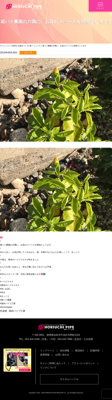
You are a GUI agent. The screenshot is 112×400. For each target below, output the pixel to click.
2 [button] (58, 230)
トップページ (47, 350)
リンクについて (48, 367)
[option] (56, 189)
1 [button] (53, 230)
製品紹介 (79, 350)
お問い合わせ (62, 354)
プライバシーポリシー (83, 363)
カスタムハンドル (69, 379)
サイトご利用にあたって (53, 363)
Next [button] (110, 189)
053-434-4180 (32, 339)
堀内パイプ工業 (17, 311)
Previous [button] (1, 189)
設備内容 (95, 350)
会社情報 (64, 350)
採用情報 (44, 354)
